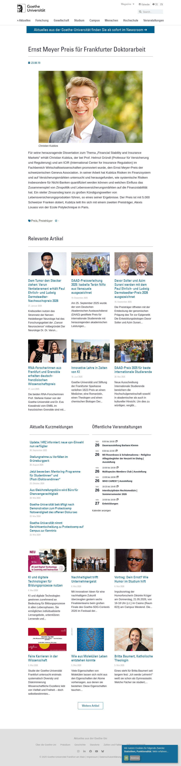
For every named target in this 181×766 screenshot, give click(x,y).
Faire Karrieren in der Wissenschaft (43, 658)
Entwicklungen (110, 503)
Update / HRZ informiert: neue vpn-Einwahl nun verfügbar (57, 444)
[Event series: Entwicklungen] (117, 500)
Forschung (42, 20)
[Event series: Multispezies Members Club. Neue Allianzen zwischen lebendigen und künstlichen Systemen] (117, 468)
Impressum (92, 757)
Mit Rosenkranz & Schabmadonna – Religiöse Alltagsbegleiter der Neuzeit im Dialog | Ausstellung (126, 458)
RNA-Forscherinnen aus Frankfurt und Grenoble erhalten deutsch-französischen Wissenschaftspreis (44, 376)
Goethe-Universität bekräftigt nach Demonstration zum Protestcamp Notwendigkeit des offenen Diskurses (53, 508)
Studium (79, 20)
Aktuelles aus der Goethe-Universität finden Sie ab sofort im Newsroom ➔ (90, 29)
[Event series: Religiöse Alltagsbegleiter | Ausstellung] (116, 451)
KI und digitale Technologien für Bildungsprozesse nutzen (45, 581)
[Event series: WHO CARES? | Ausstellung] (117, 477)
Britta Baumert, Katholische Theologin (133, 658)
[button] (90, 705)
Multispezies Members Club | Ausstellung (124, 471)
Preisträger (45, 221)
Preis (34, 221)
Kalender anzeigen (101, 510)
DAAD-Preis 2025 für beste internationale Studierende (133, 370)
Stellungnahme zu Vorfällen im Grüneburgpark (49, 459)
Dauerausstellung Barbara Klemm (120, 445)
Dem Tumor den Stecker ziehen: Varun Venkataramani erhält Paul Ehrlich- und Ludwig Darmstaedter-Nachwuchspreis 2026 (46, 290)
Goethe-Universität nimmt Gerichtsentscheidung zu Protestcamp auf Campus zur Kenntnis (56, 527)
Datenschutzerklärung (110, 757)
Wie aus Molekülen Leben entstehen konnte (89, 658)
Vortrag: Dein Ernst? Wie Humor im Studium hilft (131, 579)
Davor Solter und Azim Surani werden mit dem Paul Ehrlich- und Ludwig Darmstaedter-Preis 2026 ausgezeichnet (131, 288)
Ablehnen (135, 757)
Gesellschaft (61, 20)
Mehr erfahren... (161, 751)
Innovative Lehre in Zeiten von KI (89, 370)
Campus (95, 20)
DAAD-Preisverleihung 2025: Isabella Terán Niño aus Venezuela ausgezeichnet (88, 286)
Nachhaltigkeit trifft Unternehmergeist (84, 579)
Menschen (111, 20)
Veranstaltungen (153, 20)
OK (126, 757)
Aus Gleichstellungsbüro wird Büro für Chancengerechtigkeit (54, 492)
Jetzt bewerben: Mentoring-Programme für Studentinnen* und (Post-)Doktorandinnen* (55, 475)
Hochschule (130, 20)
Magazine (127, 4)
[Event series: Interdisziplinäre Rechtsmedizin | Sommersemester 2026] (117, 487)
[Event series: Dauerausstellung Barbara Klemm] (116, 441)
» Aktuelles (23, 20)
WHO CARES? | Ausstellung (117, 481)
